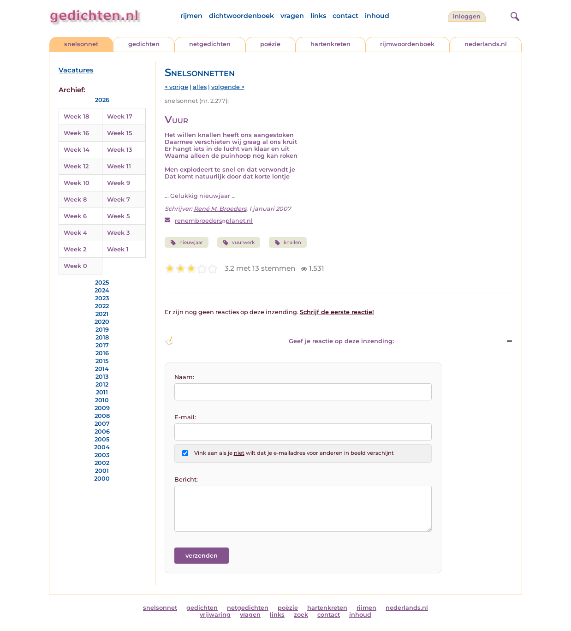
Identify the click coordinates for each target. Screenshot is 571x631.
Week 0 (75, 265)
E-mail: (185, 417)
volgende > (227, 86)
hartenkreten (330, 44)
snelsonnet (81, 44)
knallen (287, 242)
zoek (301, 614)
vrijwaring (215, 614)
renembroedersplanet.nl (214, 220)
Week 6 (75, 216)
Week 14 (76, 149)
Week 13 (119, 149)
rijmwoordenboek (407, 44)
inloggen (467, 16)
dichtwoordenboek (241, 16)
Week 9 (118, 182)
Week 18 (76, 116)
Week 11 (119, 166)
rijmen (191, 16)
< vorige (176, 86)
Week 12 (76, 166)
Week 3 (118, 232)
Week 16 (76, 133)
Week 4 (75, 232)
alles (200, 86)
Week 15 (119, 133)
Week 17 (119, 116)
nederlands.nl (485, 44)
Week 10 (76, 182)
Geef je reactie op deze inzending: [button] (279, 341)
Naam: (184, 377)
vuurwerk (239, 242)
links (318, 16)
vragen (292, 16)
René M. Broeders (220, 208)
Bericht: (186, 479)
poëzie (270, 44)
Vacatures (76, 70)
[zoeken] (514, 15)
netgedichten (210, 44)
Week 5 (118, 216)
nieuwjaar (186, 242)
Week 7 (118, 199)
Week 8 (75, 199)
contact (345, 16)
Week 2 (75, 249)
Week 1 (118, 249)
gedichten (144, 44)
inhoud (377, 16)
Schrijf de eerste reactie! (337, 312)
